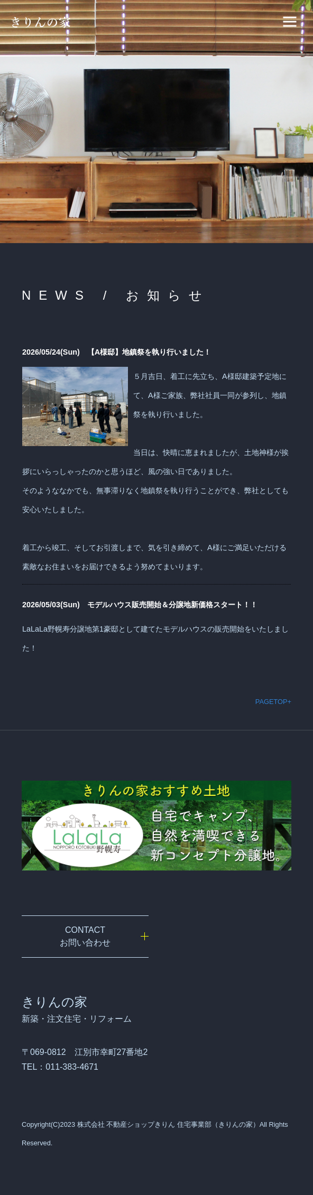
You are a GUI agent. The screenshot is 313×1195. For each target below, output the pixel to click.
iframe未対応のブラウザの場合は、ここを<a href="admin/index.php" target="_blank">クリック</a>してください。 (156, 497)
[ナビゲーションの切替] (290, 21)
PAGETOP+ (273, 702)
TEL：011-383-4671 (60, 1066)
